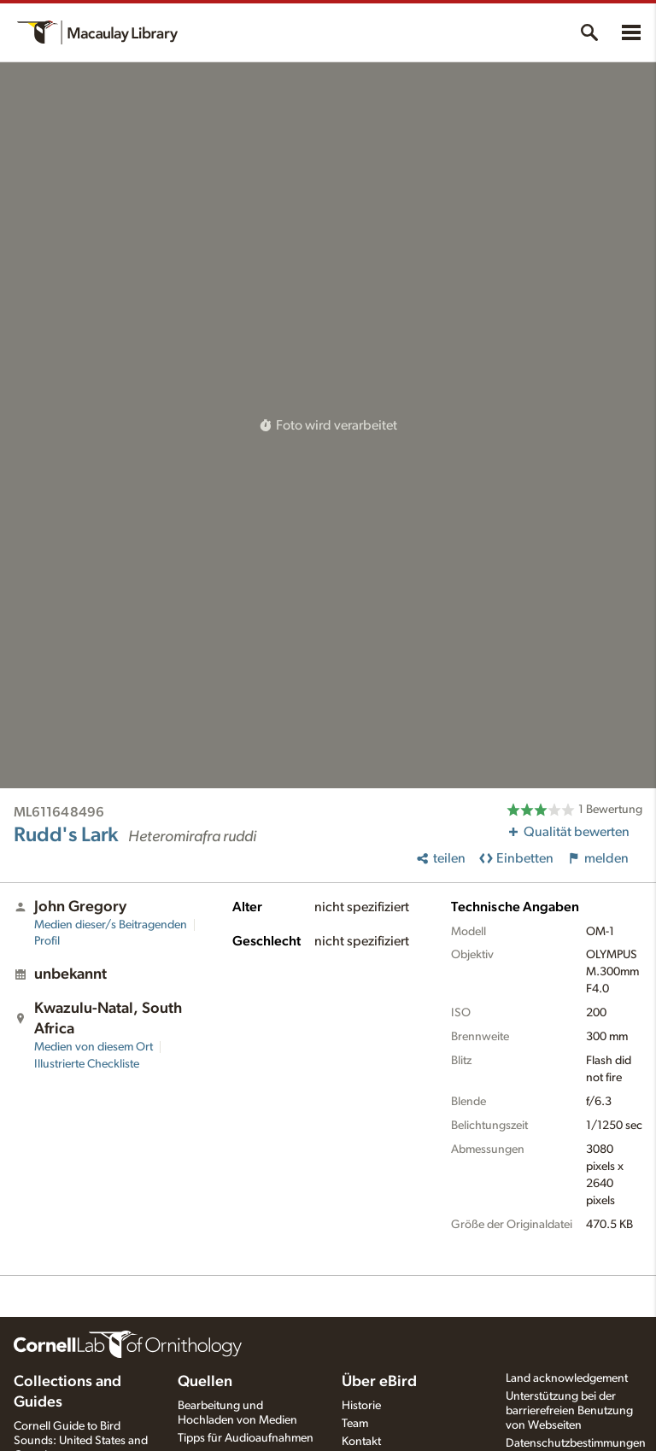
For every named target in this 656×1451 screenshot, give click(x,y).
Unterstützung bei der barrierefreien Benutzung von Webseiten (569, 1410)
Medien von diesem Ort (93, 1047)
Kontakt (361, 1442)
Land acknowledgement (567, 1378)
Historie (361, 1406)
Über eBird (379, 1382)
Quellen (205, 1382)
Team (355, 1424)
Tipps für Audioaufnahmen (245, 1438)
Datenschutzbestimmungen (576, 1443)
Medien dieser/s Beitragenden (110, 925)
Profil (47, 941)
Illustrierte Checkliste (86, 1064)
